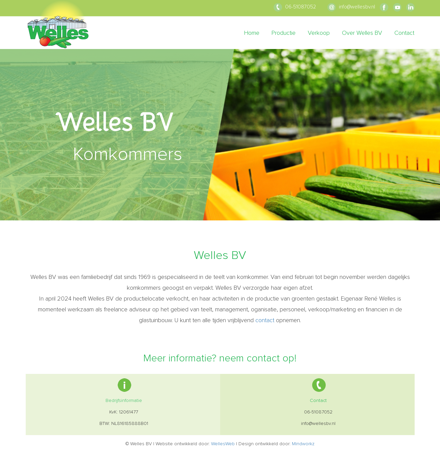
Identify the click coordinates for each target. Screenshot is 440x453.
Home (251, 33)
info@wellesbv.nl (351, 6)
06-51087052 (295, 6)
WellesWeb (223, 444)
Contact (404, 33)
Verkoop (319, 33)
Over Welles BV (362, 33)
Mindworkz (303, 444)
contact (264, 320)
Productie (284, 33)
